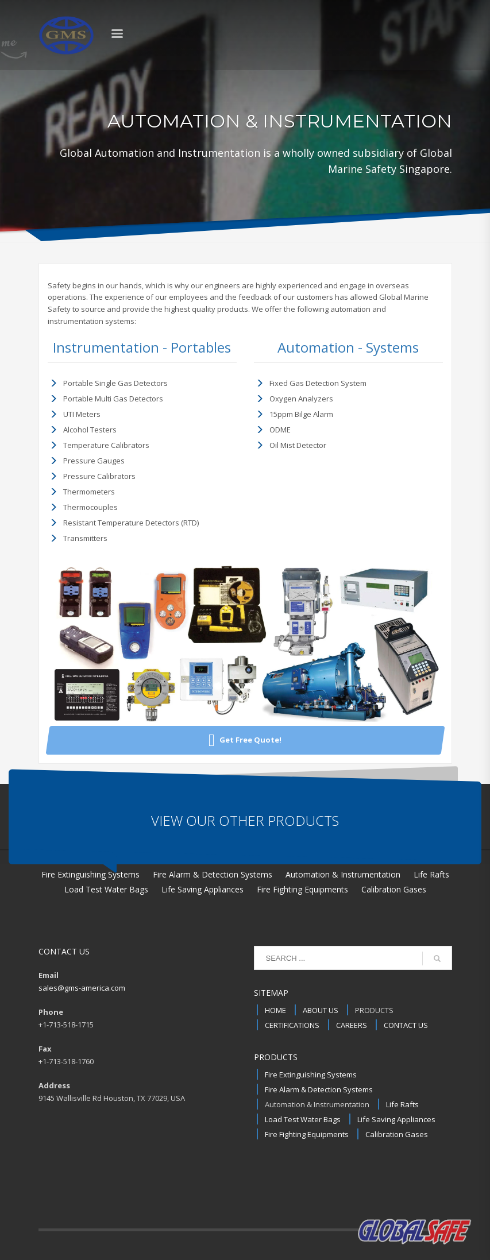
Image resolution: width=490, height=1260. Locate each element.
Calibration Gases (396, 1134)
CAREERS (351, 1025)
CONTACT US (406, 1025)
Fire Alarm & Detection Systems (319, 1089)
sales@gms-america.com (81, 988)
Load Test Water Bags (303, 1119)
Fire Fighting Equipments (307, 1134)
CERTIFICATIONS (292, 1025)
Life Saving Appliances (396, 1119)
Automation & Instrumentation (317, 1104)
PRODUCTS (374, 1010)
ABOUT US (320, 1010)
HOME (275, 1010)
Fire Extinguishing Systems (311, 1074)
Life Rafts (402, 1104)
